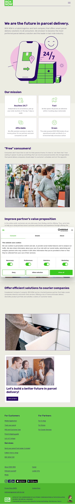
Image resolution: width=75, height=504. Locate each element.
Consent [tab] (13, 236)
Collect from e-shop (11, 453)
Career (34, 467)
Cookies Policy (36, 488)
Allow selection (37, 272)
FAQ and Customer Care (13, 430)
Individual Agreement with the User (14, 492)
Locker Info (36, 471)
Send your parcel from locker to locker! (17, 448)
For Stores (41, 425)
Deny (14, 272)
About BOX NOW (10, 467)
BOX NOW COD (9, 457)
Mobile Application (11, 421)
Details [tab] (37, 236)
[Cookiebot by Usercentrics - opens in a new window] (59, 230)
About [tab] (62, 236)
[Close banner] (72, 230)
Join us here (12, 399)
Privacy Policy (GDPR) (11, 488)
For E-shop (42, 421)
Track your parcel (10, 425)
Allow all (61, 272)
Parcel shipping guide (12, 434)
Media (6, 475)
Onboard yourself (10, 471)
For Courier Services (45, 430)
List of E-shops (10, 439)
